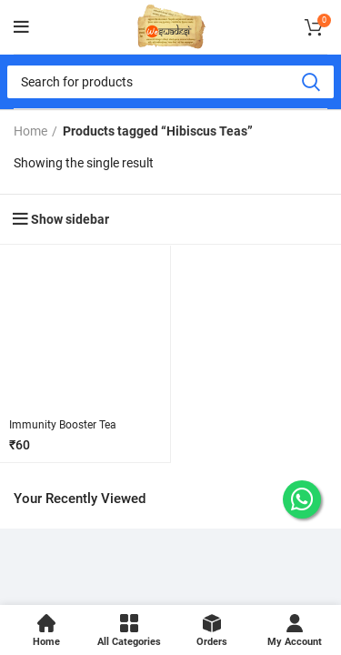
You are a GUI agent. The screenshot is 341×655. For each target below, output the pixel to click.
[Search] (170, 82)
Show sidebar (70, 219)
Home (30, 131)
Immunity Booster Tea (62, 424)
